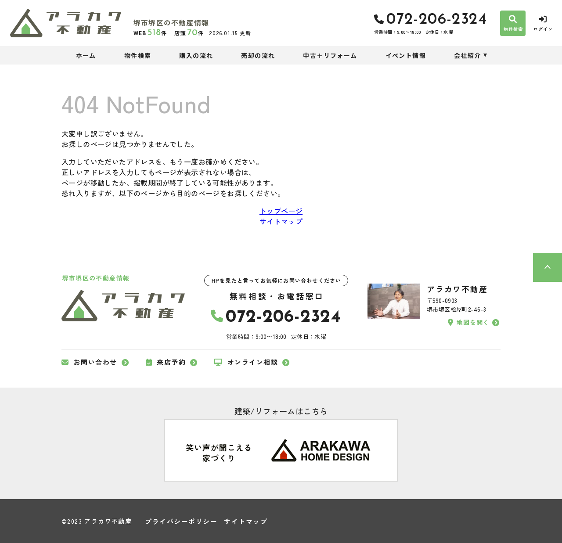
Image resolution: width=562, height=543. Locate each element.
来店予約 (166, 362)
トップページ (281, 210)
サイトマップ (281, 221)
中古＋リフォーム (330, 55)
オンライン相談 (246, 362)
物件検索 (137, 55)
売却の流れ (258, 55)
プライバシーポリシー (181, 521)
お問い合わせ (89, 362)
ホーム (86, 55)
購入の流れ (196, 55)
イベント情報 (405, 55)
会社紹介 (467, 55)
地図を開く (468, 322)
